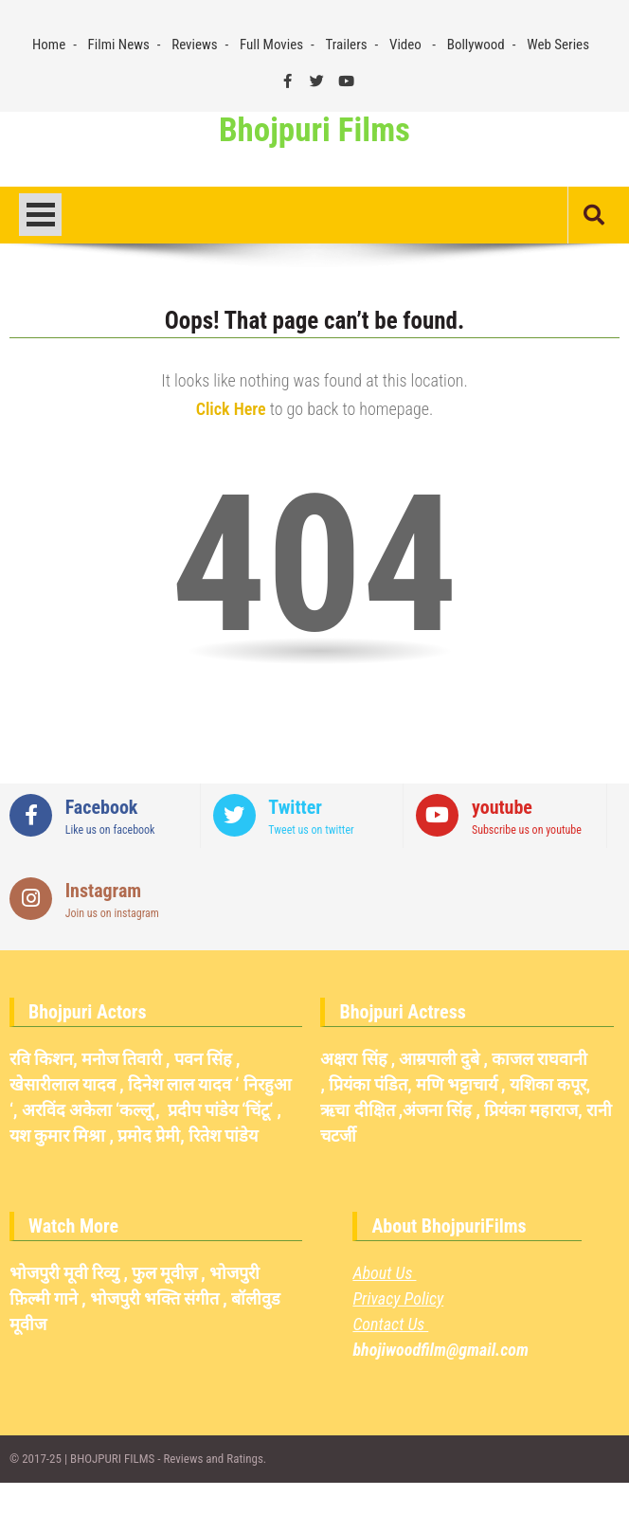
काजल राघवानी (539, 1059)
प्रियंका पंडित (368, 1084)
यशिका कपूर (548, 1084)
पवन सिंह (203, 1059)
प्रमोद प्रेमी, (151, 1135)
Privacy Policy (397, 1298)
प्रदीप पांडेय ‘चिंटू (218, 1110)
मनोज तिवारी (121, 1059)
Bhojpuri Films (314, 131)
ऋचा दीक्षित (357, 1110)
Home (48, 44)
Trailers (347, 44)
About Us (384, 1273)
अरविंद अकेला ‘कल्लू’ (88, 1110)
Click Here (231, 409)
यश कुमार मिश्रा (57, 1135)
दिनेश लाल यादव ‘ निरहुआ (209, 1084)
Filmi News (119, 44)
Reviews (194, 44)
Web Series (558, 44)
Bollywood (476, 44)
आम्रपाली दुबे (439, 1059)
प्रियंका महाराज (531, 1110)
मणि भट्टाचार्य (456, 1084)
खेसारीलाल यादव (62, 1084)
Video (405, 44)
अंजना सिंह (437, 1110)
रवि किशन (41, 1059)
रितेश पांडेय (223, 1135)
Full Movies (271, 44)
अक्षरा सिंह (353, 1059)
